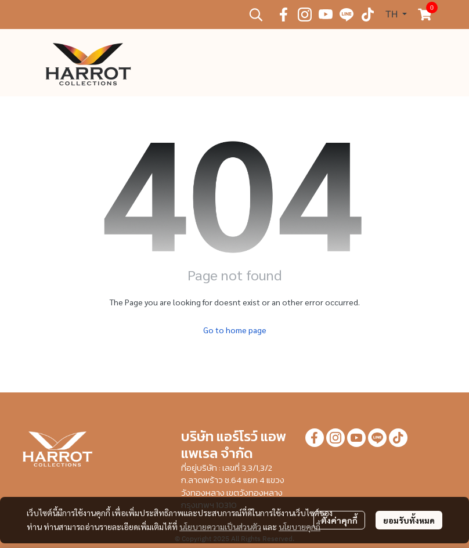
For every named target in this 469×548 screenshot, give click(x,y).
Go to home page (234, 330)
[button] (256, 14)
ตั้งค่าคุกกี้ (339, 520)
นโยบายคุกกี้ (299, 526)
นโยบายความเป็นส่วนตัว (220, 526)
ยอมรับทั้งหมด (409, 520)
